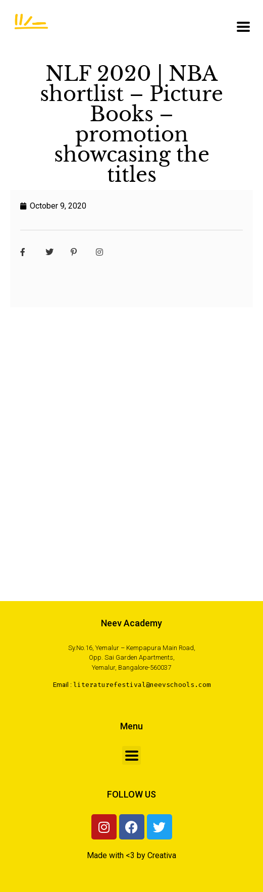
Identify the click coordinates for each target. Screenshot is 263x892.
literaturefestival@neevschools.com (142, 684)
